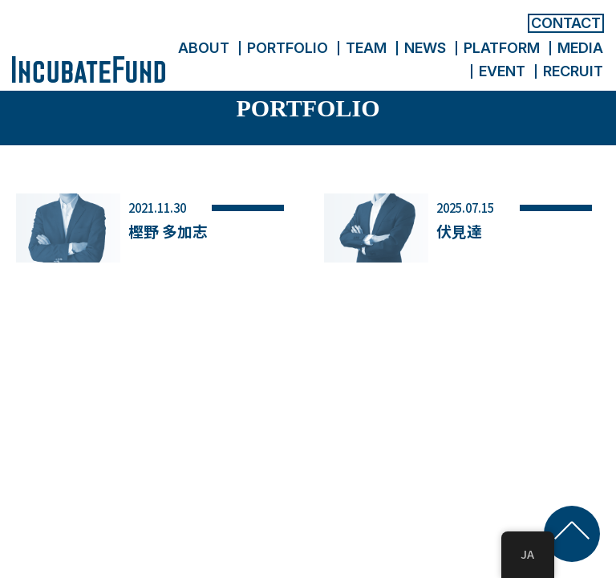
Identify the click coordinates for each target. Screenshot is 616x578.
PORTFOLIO (287, 47)
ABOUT (203, 47)
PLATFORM (502, 47)
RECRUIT (573, 71)
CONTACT (566, 22)
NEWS (425, 47)
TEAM (366, 47)
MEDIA (580, 47)
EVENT (502, 71)
